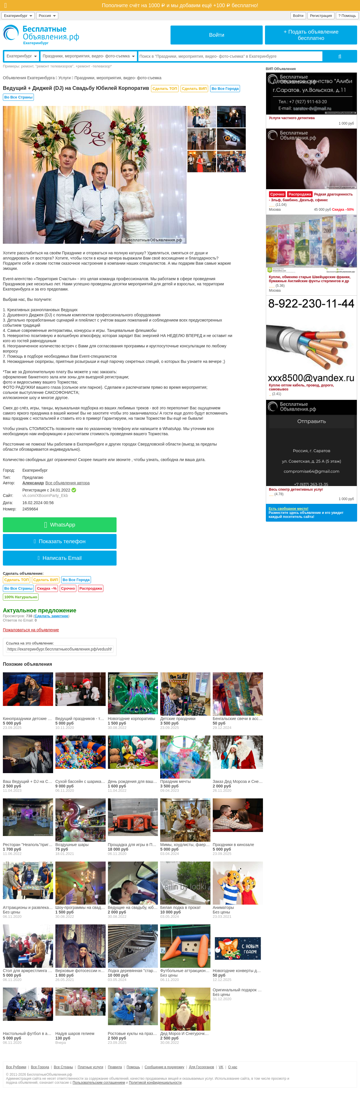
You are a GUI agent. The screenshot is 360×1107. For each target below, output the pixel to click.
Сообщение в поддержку (164, 1067)
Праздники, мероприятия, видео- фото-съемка (117, 78)
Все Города (40, 1067)
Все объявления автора (67, 483)
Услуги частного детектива (292, 118)
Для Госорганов (201, 1067)
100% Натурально (20, 597)
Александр (33, 483)
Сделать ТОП (164, 88)
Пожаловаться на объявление (31, 630)
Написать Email (60, 558)
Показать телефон (60, 541)
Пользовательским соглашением (99, 1083)
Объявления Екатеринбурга (29, 78)
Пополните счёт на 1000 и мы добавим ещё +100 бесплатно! (180, 5)
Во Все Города (225, 88)
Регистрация (321, 15)
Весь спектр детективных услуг (296, 489)
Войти (298, 15)
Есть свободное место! (288, 509)
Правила (115, 1067)
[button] (83, 239)
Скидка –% (47, 588)
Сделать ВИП (194, 88)
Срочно (68, 588)
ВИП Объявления (281, 69)
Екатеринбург (18, 15)
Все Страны (63, 1067)
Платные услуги (90, 1067)
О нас (232, 1067)
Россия (47, 15)
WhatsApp (59, 525)
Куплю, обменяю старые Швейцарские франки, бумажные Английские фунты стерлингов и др (310, 279)
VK (221, 1067)
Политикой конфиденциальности (155, 1083)
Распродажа (91, 588)
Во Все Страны (18, 97)
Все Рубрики (16, 1067)
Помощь (133, 1067)
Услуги (64, 78)
